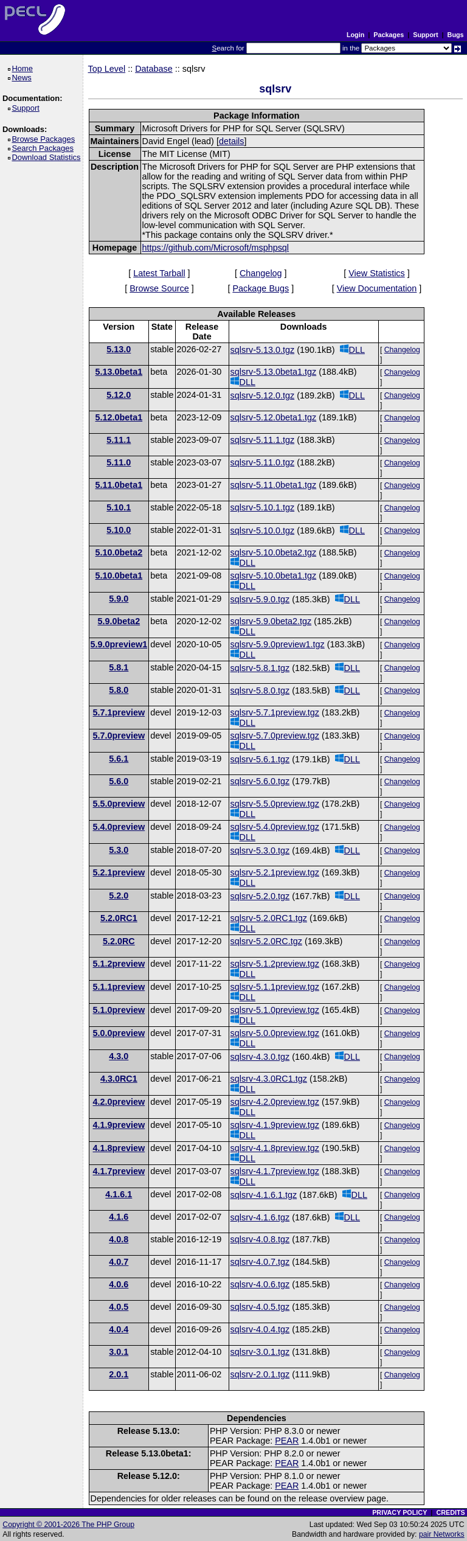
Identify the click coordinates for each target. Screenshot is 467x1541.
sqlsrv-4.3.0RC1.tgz (268, 1079)
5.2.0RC (119, 941)
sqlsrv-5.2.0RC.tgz (266, 941)
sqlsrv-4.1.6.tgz (260, 1217)
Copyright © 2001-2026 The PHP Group (68, 1524)
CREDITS (450, 1512)
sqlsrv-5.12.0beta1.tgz (273, 417)
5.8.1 (118, 667)
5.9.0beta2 (119, 621)
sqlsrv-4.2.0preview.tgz (274, 1102)
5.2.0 (118, 895)
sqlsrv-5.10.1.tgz (262, 507)
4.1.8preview (119, 1148)
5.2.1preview (119, 872)
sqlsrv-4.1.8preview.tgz (274, 1148)
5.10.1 (118, 507)
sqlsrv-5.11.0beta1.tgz (273, 485)
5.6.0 (118, 781)
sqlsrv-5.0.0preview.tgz (274, 1033)
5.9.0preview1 (119, 644)
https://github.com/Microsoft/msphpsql (215, 247)
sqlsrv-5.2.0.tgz (260, 896)
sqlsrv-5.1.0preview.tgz (274, 1010)
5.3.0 (118, 850)
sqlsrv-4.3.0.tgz (260, 1057)
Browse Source (159, 288)
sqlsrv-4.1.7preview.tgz (274, 1171)
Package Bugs (260, 288)
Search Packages (44, 148)
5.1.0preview (119, 1010)
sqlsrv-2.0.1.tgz (260, 1374)
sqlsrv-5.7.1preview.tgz (274, 712)
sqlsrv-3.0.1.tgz (260, 1352)
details (231, 141)
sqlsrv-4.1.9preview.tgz (274, 1125)
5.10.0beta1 (119, 575)
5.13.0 (118, 349)
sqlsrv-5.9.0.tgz (260, 599)
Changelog (261, 273)
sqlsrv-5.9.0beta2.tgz (271, 621)
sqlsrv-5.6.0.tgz (260, 781)
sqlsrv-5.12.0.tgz (262, 395)
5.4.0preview (119, 827)
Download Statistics (48, 157)
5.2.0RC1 (118, 918)
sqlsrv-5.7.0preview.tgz (274, 735)
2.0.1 (118, 1374)
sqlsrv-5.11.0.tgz (262, 462)
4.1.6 (118, 1217)
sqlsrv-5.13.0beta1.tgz (273, 372)
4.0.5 (118, 1307)
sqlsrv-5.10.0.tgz (262, 530)
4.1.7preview (119, 1171)
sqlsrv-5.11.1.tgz (262, 440)
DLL (352, 349)
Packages (388, 34)
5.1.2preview (119, 964)
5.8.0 (118, 690)
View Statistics (376, 273)
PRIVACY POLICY (399, 1512)
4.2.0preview (119, 1102)
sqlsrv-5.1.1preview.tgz (274, 987)
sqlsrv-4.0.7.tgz (260, 1262)
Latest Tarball (159, 273)
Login (355, 34)
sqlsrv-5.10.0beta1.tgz (273, 575)
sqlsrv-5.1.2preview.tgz (274, 964)
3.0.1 (118, 1352)
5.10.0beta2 (119, 552)
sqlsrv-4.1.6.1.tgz (263, 1195)
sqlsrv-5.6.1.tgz (260, 759)
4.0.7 (118, 1262)
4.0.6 (118, 1284)
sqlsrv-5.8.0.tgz (260, 690)
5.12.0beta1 (119, 417)
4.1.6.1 (118, 1194)
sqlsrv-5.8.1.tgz (260, 668)
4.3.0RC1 (118, 1079)
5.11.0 (118, 462)
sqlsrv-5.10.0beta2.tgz (273, 552)
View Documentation (377, 288)
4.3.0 (118, 1056)
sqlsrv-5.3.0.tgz (260, 850)
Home (24, 68)
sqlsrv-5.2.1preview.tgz (274, 872)
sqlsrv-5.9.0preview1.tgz (277, 644)
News (23, 77)
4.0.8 (118, 1239)
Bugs (456, 34)
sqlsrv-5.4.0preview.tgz (274, 827)
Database (154, 69)
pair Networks (442, 1534)
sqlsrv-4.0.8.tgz (260, 1239)
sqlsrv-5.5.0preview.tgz (274, 804)
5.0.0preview (119, 1033)
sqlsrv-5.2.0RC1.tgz (268, 918)
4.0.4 (118, 1329)
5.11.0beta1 (119, 485)
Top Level (107, 69)
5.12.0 (118, 395)
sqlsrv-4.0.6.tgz (260, 1284)
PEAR (287, 1440)
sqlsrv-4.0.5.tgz (260, 1307)
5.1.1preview (119, 987)
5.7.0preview (119, 735)
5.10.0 (118, 530)
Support (425, 34)
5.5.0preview (119, 804)
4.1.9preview (119, 1125)
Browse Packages (45, 139)
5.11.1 (118, 440)
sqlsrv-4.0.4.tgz (260, 1329)
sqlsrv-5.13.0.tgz (262, 350)
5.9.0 (118, 599)
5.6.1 (118, 759)
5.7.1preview (119, 712)
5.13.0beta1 (119, 372)
